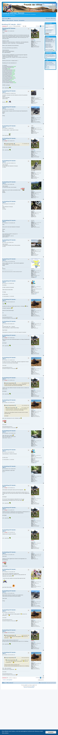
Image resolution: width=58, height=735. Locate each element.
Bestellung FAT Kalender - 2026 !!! (11, 24)
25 (34, 322)
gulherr (32, 115)
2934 (34, 410)
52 (34, 221)
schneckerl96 (33, 95)
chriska (32, 321)
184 (34, 475)
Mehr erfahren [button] (5, 733)
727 (34, 454)
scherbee (32, 268)
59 (34, 127)
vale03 (54, 50)
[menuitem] (9, 18)
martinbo (32, 308)
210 (34, 249)
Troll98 (32, 125)
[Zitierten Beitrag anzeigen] (14, 143)
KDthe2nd (32, 579)
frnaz (32, 247)
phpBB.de (33, 686)
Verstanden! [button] (50, 732)
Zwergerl (32, 38)
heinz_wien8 (33, 170)
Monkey (32, 190)
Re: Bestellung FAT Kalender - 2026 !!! (9, 91)
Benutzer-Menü (48, 23)
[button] (43, 26)
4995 (34, 40)
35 (34, 211)
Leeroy (32, 284)
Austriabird (33, 438)
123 (34, 172)
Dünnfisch (32, 220)
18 (34, 191)
